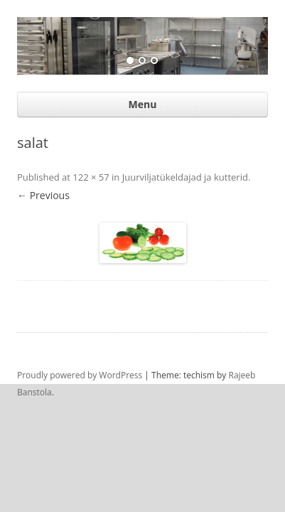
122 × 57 (90, 176)
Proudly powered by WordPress (79, 374)
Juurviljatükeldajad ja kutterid (185, 176)
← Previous (43, 194)
